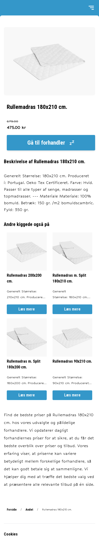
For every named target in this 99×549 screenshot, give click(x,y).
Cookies (11, 534)
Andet (29, 509)
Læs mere (26, 309)
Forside (12, 509)
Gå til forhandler (51, 142)
